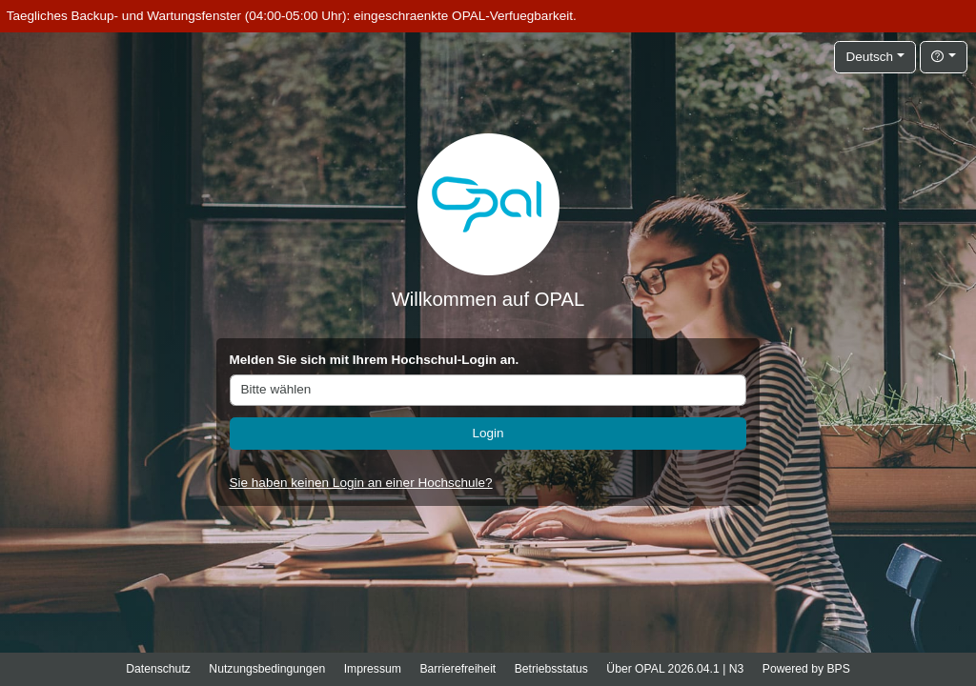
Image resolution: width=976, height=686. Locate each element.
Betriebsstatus (551, 669)
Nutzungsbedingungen (267, 669)
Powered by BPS (806, 669)
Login (487, 433)
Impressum (372, 669)
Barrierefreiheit (457, 669)
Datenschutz (158, 669)
